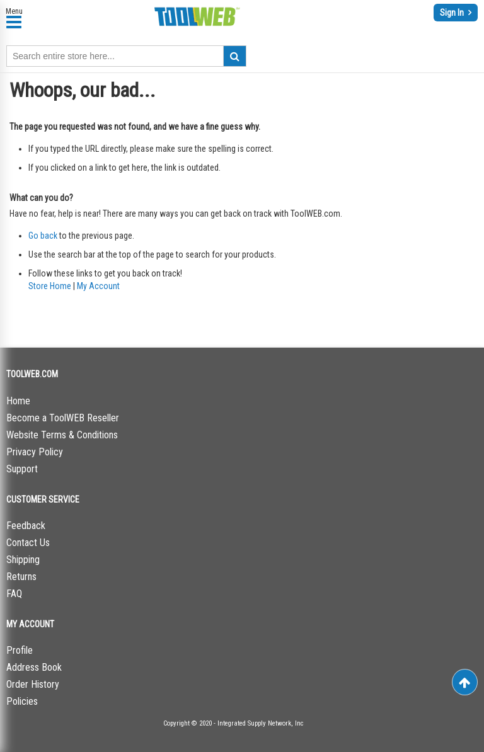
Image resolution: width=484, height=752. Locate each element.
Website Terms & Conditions (62, 435)
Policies (22, 701)
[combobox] (126, 56)
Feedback (25, 526)
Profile (19, 650)
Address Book (34, 667)
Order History (32, 684)
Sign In (453, 13)
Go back (42, 236)
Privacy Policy (34, 452)
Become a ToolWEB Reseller (62, 418)
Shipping (23, 560)
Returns (21, 577)
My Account (98, 286)
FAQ (14, 594)
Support (22, 469)
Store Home (49, 286)
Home (18, 401)
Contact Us (28, 543)
